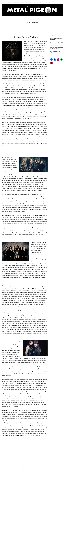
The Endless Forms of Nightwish (24, 37)
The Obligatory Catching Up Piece (55, 52)
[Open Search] (62, 2)
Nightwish (25, 34)
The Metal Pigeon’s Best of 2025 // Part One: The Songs (56, 48)
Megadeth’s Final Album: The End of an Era (56, 39)
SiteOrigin (42, 469)
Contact (47, 2)
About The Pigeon (26, 2)
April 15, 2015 (8, 34)
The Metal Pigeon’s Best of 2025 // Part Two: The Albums (56, 43)
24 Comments (41, 34)
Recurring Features (13, 2)
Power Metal (31, 34)
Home (3, 2)
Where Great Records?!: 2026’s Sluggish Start (56, 35)
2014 (15, 34)
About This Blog (38, 2)
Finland (19, 34)
